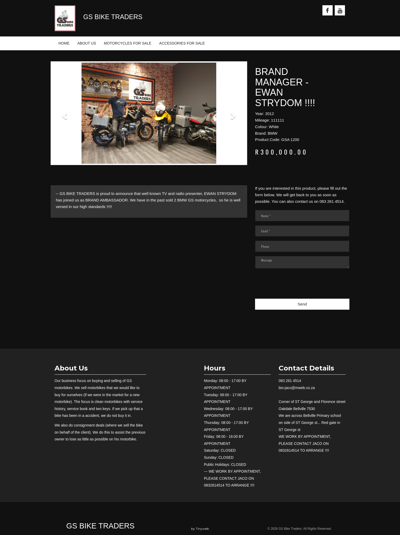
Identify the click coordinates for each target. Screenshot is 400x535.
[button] (65, 115)
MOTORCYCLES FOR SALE (127, 43)
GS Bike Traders (100, 526)
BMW (272, 133)
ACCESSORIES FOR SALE (182, 43)
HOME (63, 43)
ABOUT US (86, 43)
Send (302, 304)
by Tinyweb (200, 529)
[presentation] (295, 286)
